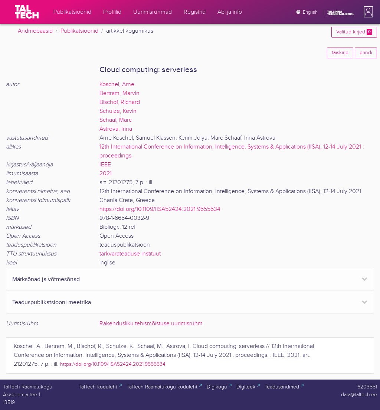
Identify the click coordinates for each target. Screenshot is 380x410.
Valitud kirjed (354, 32)
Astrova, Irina (115, 129)
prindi (366, 53)
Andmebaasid (35, 31)
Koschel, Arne (116, 84)
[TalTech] (27, 12)
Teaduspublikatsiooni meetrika (51, 302)
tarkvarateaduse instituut (130, 253)
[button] (367, 12)
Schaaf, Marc (115, 120)
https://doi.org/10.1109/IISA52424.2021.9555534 (159, 209)
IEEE (105, 164)
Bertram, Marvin (119, 93)
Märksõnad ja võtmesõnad (46, 279)
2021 (105, 173)
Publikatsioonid (79, 31)
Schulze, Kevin (118, 111)
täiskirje (340, 53)
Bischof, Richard (119, 102)
